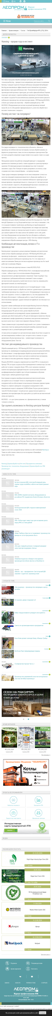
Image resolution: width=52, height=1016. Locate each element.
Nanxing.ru (45, 450)
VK (20, 1)
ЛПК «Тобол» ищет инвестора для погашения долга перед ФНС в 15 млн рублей (31, 521)
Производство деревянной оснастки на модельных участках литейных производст (31, 678)
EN (14, 1)
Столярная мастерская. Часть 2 (24, 664)
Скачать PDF (9, 752)
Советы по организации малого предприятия (29, 625)
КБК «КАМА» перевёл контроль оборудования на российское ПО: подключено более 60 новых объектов (32, 496)
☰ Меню (7, 20)
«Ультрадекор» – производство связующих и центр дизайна (31, 588)
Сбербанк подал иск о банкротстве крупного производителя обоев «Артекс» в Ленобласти (29, 560)
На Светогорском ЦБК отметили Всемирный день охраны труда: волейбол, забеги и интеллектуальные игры (32, 484)
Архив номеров (14, 30)
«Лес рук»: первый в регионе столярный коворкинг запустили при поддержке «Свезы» (30, 547)
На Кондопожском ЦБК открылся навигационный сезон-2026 (30, 509)
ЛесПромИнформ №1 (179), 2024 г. (37, 30)
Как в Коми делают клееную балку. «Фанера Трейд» (31, 638)
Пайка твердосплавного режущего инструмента (30, 613)
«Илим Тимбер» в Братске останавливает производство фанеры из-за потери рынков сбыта (32, 534)
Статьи (23, 30)
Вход (7, 1)
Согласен (43, 1013)
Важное (7, 983)
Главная (4, 30)
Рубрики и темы (30, 983)
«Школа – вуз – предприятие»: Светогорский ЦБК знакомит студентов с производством (30, 572)
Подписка (14, 963)
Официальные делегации (38, 818)
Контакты (34, 969)
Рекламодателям (36, 963)
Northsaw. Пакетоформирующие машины (27, 651)
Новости (17, 983)
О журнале (44, 983)
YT (32, 976)
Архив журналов (16, 969)
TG (24, 1)
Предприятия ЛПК (38, 805)
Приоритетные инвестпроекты (13, 818)
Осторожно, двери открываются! (25, 600)
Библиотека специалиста (14, 805)
